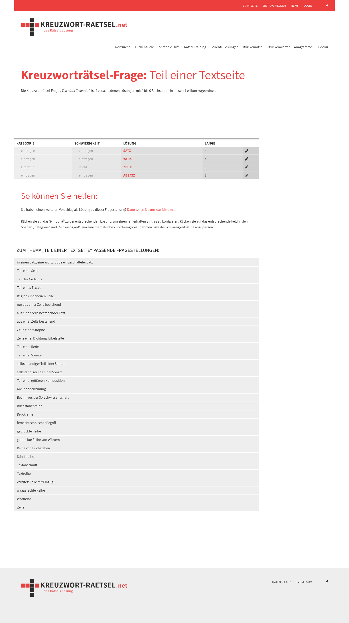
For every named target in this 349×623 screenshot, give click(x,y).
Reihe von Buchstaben (33, 448)
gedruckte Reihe (29, 431)
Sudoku (322, 47)
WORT (128, 159)
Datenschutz (281, 582)
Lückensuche (145, 47)
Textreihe (24, 473)
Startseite (250, 6)
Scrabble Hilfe (169, 47)
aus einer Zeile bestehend (36, 321)
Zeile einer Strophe (31, 330)
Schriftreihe (25, 456)
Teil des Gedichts (29, 279)
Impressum (304, 582)
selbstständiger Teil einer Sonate (41, 363)
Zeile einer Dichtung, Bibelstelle (40, 338)
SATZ (127, 150)
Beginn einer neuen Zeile (35, 296)
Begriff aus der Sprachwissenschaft (43, 397)
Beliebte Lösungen (224, 47)
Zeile (20, 507)
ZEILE (127, 167)
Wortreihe (24, 498)
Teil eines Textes (29, 287)
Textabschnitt (27, 465)
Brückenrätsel (253, 47)
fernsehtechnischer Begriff (36, 422)
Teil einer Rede (28, 346)
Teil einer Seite (28, 270)
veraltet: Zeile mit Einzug (35, 482)
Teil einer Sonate (29, 355)
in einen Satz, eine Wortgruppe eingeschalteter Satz (55, 262)
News (294, 6)
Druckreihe (25, 414)
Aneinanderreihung (31, 389)
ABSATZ (129, 175)
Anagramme (303, 47)
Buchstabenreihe (29, 406)
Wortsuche (122, 47)
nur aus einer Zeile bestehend (39, 304)
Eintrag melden (274, 6)
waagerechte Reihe (31, 490)
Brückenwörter (279, 47)
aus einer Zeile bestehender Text (41, 313)
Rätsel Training (195, 47)
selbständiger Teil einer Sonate (40, 372)
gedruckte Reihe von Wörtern (38, 439)
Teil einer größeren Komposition (41, 380)
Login (308, 6)
